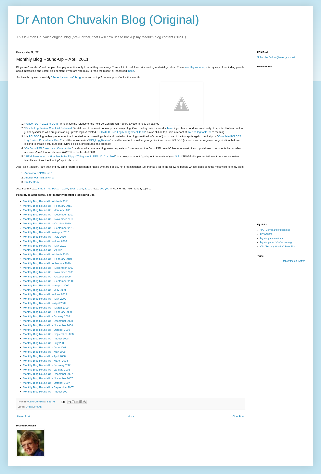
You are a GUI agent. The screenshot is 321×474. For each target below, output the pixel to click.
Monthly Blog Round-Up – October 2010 (47, 223)
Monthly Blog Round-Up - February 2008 (47, 365)
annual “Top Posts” (48, 188)
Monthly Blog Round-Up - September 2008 (48, 334)
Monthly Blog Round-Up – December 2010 (48, 214)
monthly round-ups (196, 67)
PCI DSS (34, 136)
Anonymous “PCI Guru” (38, 173)
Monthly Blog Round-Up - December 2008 (48, 320)
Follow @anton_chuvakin (282, 57)
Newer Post (23, 416)
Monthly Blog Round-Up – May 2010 (44, 245)
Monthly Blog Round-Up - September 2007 (48, 387)
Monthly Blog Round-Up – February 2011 (47, 205)
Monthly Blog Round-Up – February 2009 (47, 311)
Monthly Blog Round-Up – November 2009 (48, 272)
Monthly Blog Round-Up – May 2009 (44, 298)
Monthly (29, 407)
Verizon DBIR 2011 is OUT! (41, 123)
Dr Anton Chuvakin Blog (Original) (107, 19)
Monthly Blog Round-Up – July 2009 (44, 289)
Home (131, 416)
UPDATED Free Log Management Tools (121, 132)
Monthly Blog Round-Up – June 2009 (45, 294)
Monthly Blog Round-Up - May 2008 (44, 351)
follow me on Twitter (294, 261)
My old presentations (271, 238)
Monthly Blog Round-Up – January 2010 (47, 263)
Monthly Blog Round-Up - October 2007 (46, 382)
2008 (72, 188)
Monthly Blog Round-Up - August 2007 (46, 391)
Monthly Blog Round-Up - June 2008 (44, 347)
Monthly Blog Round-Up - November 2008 (48, 325)
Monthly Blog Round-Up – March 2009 (45, 307)
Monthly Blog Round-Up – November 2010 (48, 219)
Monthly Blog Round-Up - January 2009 (46, 316)
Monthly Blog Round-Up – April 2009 (44, 303)
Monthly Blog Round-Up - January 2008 (46, 369)
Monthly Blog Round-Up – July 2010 (44, 236)
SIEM (178, 156)
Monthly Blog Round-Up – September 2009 (48, 281)
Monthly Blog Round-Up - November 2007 (48, 378)
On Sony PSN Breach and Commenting (48, 148)
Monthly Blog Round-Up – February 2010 (47, 258)
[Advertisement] (277, 195)
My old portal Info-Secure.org (276, 242)
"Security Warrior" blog (66, 77)
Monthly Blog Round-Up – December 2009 (48, 267)
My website (266, 234)
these (131, 70)
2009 (80, 188)
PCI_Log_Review (99, 140)
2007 (65, 188)
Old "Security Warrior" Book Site (277, 246)
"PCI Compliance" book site (275, 229)
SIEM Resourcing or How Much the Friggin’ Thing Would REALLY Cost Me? (70, 156)
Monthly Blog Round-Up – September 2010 (48, 227)
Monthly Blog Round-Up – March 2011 (45, 201)
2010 (87, 188)
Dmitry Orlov (31, 182)
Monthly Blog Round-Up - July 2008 (44, 343)
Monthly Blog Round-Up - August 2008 (46, 338)
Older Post (238, 416)
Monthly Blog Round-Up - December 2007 (48, 373)
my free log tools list (199, 132)
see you (104, 188)
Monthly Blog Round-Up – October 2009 (47, 276)
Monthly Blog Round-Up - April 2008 (44, 356)
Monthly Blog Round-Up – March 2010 (45, 254)
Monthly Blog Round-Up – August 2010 (46, 232)
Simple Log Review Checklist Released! (49, 128)
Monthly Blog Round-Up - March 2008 (45, 360)
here (169, 128)
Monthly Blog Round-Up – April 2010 (44, 249)
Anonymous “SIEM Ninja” (39, 177)
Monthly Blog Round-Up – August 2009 (46, 285)
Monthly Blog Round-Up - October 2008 (46, 329)
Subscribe (262, 57)
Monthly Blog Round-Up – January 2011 (47, 210)
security (38, 407)
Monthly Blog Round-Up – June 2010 (45, 241)
